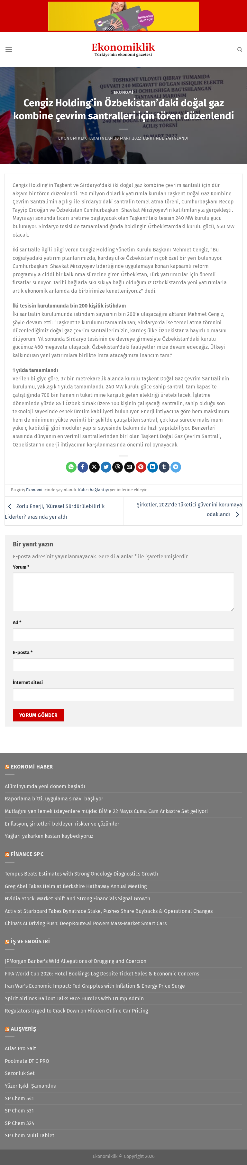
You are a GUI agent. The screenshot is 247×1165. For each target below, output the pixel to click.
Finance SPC (27, 854)
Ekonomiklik (72, 138)
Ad (17, 622)
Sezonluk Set (20, 1073)
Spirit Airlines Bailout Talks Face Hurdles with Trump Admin (74, 998)
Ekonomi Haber (32, 767)
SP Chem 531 (19, 1111)
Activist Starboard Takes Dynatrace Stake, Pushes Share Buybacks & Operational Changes (109, 911)
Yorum (21, 567)
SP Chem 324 (19, 1123)
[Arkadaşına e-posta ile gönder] (129, 467)
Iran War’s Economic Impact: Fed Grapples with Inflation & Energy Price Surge (95, 986)
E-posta (22, 652)
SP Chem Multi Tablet (29, 1135)
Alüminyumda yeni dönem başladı (45, 786)
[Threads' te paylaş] (117, 467)
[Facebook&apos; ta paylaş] (83, 467)
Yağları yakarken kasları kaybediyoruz (49, 836)
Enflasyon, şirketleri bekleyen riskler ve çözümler (62, 824)
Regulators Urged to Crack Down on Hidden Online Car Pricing (76, 1011)
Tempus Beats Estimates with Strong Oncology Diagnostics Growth (81, 874)
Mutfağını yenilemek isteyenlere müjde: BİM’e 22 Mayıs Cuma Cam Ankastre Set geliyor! (106, 811)
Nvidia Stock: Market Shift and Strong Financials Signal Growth (77, 899)
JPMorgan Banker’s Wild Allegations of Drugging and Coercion (75, 961)
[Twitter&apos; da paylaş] (106, 467)
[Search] (239, 50)
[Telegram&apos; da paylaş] (175, 467)
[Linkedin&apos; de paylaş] (152, 467)
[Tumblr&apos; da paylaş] (164, 467)
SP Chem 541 (19, 1098)
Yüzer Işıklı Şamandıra (31, 1086)
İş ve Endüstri (30, 941)
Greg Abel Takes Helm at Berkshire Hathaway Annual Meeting (76, 886)
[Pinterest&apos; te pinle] (141, 467)
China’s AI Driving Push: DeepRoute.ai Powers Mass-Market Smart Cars (86, 923)
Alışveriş (23, 1029)
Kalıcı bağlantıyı (93, 489)
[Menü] (9, 49)
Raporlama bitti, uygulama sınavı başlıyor (54, 799)
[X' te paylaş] (94, 467)
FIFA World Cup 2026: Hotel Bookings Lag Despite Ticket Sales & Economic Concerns (102, 974)
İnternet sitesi (28, 682)
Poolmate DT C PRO (27, 1061)
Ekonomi (123, 92)
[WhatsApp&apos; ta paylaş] (71, 467)
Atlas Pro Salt (20, 1048)
